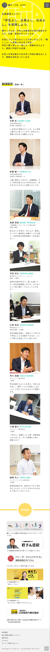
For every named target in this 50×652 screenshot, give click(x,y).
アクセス (5, 641)
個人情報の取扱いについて (11, 635)
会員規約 (5, 632)
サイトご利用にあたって (10, 643)
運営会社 (5, 638)
